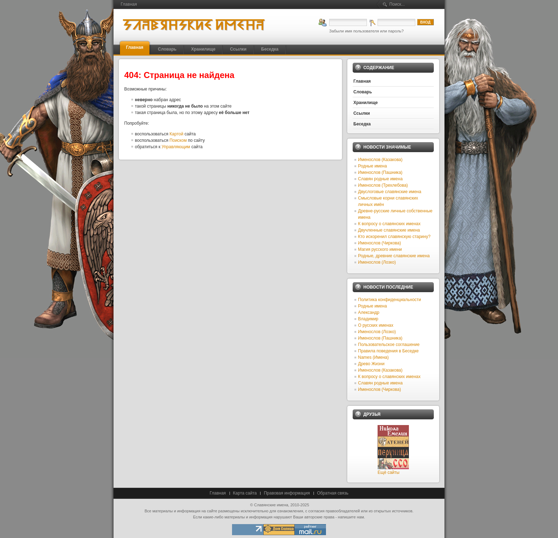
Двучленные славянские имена (389, 230)
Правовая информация (287, 493)
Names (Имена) (373, 357)
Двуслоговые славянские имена (389, 191)
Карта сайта (245, 493)
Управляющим (176, 146)
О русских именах (375, 325)
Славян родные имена (380, 178)
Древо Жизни (371, 363)
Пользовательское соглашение (389, 344)
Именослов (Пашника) (380, 172)
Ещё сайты (388, 472)
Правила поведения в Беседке (388, 350)
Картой (176, 133)
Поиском (177, 140)
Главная (218, 493)
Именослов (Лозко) (377, 262)
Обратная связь (332, 493)
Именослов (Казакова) (380, 159)
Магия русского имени (380, 249)
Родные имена (372, 166)
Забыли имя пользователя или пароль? (366, 31)
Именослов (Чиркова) (379, 242)
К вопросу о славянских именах (389, 223)
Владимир (368, 318)
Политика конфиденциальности (389, 299)
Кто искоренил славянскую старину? (394, 236)
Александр (368, 312)
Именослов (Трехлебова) (383, 185)
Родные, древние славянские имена (394, 255)
